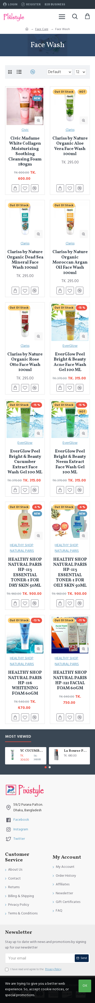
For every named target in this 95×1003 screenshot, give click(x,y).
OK (85, 985)
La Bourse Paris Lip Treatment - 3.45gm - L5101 (76, 751)
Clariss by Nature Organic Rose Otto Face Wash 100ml (25, 362)
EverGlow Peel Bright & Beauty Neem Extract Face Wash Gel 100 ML (70, 462)
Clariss (70, 129)
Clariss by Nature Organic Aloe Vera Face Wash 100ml (70, 146)
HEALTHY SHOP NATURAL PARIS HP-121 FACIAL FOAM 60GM (70, 680)
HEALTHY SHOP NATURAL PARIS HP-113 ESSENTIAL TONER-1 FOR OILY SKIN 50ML (70, 572)
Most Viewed (18, 736)
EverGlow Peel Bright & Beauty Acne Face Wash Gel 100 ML (70, 362)
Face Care (41, 29)
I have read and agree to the (33, 969)
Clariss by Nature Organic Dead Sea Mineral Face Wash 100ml (25, 260)
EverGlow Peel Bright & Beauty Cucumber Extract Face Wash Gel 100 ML (25, 462)
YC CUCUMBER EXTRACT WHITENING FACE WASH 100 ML (32, 751)
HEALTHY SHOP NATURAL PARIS (22, 548)
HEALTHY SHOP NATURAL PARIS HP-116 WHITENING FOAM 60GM (25, 683)
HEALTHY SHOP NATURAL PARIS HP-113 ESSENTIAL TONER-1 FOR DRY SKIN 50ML (25, 572)
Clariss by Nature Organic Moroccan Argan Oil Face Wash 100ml (70, 263)
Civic (25, 129)
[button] (46, 767)
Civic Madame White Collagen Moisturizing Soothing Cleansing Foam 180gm (25, 151)
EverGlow (70, 345)
